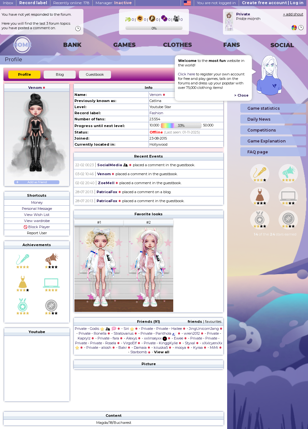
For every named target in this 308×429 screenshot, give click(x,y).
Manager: (114, 2)
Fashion (156, 113)
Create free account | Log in (273, 2)
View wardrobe (37, 221)
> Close (241, 95)
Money (37, 202)
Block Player (37, 227)
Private (81, 328)
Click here (186, 74)
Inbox (8, 2)
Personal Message (37, 208)
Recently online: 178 (71, 2)
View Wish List (36, 214)
